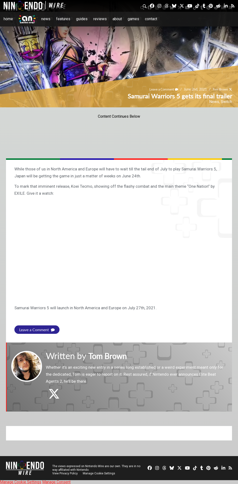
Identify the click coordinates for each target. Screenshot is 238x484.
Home (8, 19)
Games (133, 19)
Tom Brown (219, 89)
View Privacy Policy (65, 473)
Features (63, 19)
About (117, 19)
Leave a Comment (160, 89)
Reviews (100, 19)
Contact (151, 19)
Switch (226, 101)
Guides (82, 19)
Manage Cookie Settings (99, 473)
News (45, 19)
